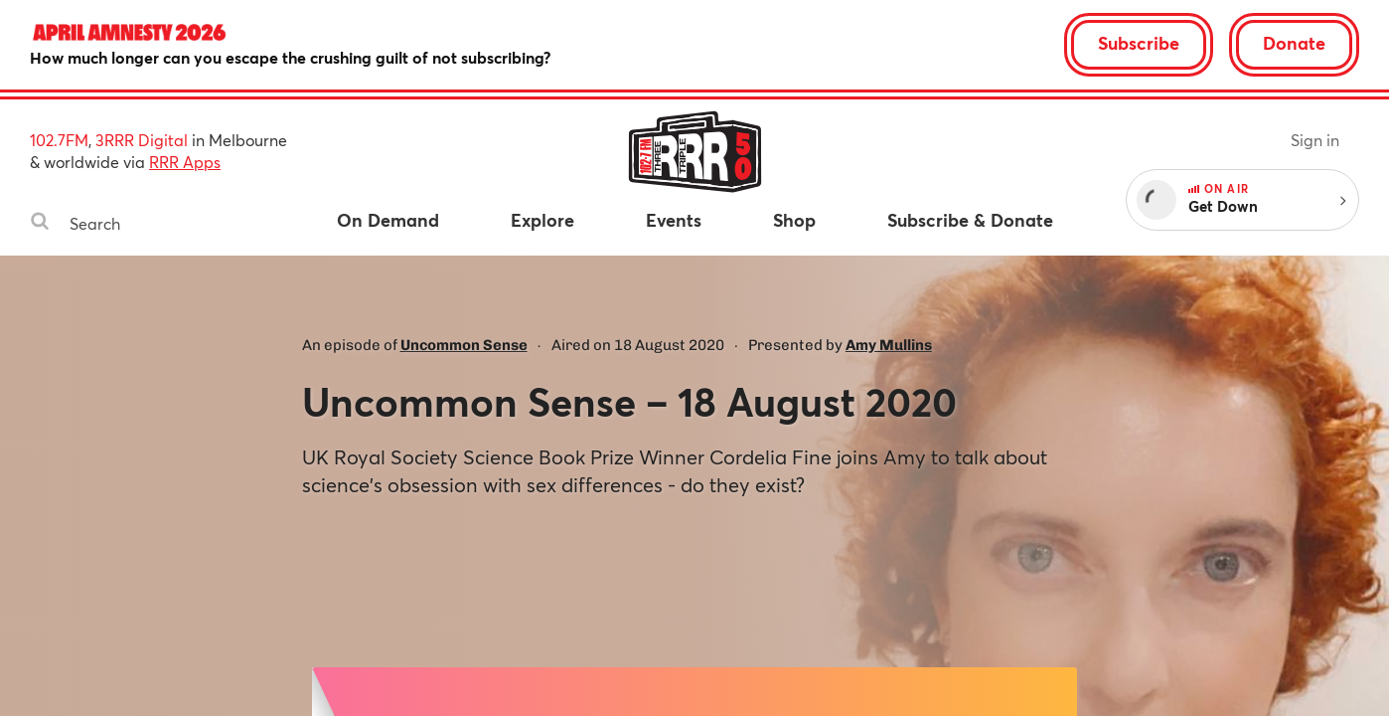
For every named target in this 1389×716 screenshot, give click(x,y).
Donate (1294, 43)
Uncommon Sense (464, 345)
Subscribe (1138, 43)
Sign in (1315, 139)
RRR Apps (185, 161)
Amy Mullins (889, 345)
